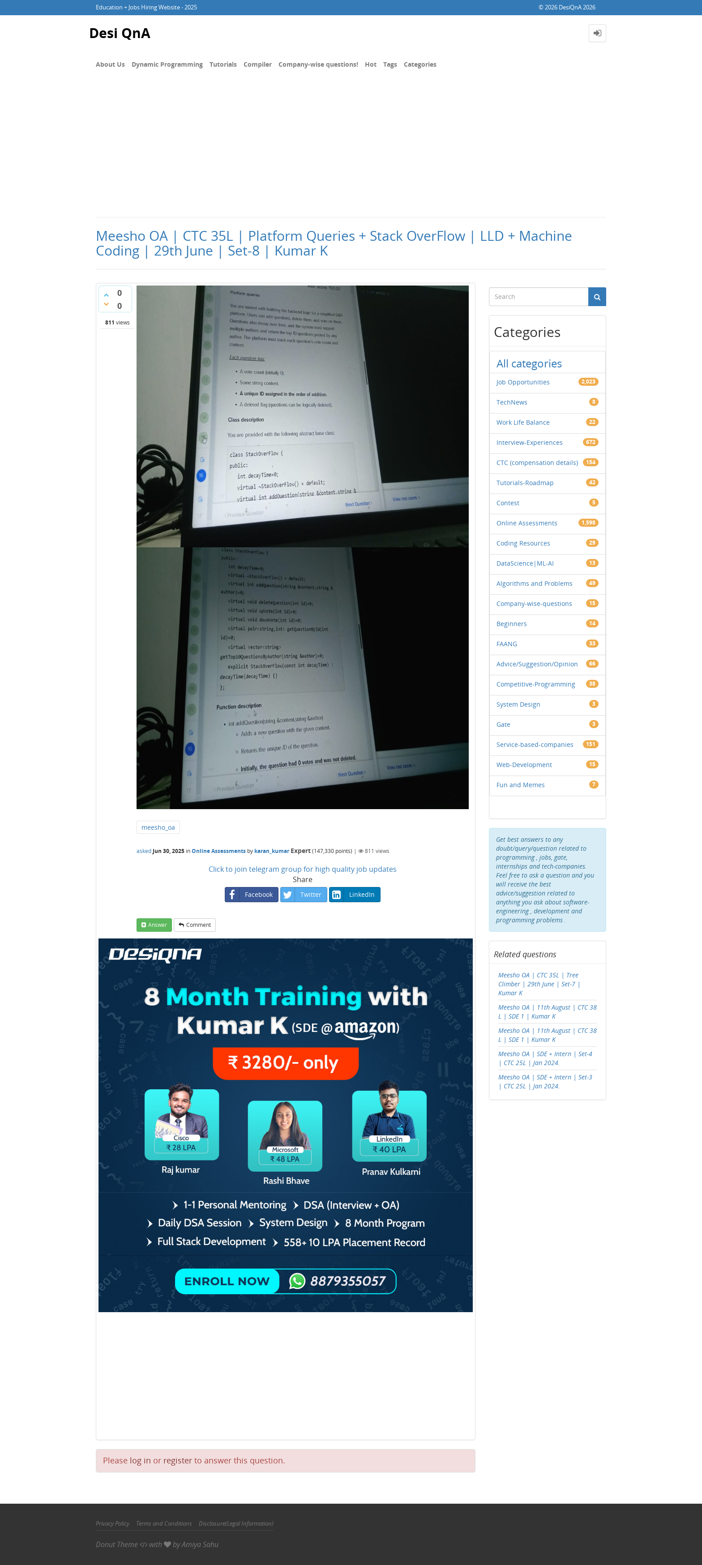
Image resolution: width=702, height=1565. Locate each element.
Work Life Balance (523, 422)
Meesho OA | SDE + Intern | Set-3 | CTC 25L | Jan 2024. (545, 1081)
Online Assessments (219, 851)
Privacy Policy (112, 1523)
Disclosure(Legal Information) (236, 1523)
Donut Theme (117, 1544)
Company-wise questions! (318, 64)
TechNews (512, 402)
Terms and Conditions (164, 1523)
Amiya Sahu (200, 1544)
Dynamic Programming (167, 64)
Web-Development (524, 764)
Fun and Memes (521, 784)
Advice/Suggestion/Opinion (537, 664)
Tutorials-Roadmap (525, 482)
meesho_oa (158, 827)
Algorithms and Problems (535, 583)
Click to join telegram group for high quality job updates (303, 869)
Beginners (512, 623)
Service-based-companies (535, 744)
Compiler (258, 64)
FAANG (507, 644)
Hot (371, 64)
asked (144, 851)
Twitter (301, 894)
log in (140, 1460)
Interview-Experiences (530, 442)
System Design (518, 704)
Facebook (249, 894)
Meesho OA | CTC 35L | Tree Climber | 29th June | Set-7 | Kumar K (539, 984)
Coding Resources (523, 543)
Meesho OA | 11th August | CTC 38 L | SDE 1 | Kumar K (547, 1011)
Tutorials (223, 64)
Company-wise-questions (534, 603)
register (177, 1460)
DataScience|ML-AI (525, 563)
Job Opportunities (523, 382)
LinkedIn (352, 894)
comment (198, 925)
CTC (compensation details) (537, 462)
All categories (529, 363)
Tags (390, 64)
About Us (110, 64)
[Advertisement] (351, 149)
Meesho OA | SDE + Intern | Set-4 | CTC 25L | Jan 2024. (545, 1058)
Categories (420, 64)
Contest (508, 503)
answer (157, 925)
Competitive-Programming (536, 684)
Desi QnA (119, 33)
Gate (503, 724)
